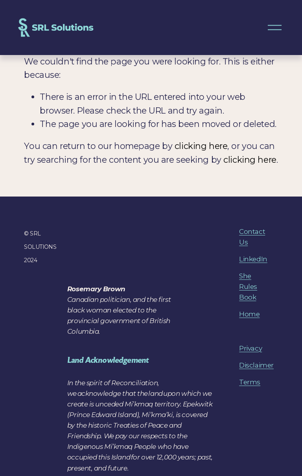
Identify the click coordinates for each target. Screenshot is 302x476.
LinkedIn (253, 259)
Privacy (250, 348)
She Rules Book (248, 286)
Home (249, 314)
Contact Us (252, 237)
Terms (249, 382)
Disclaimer (256, 365)
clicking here (201, 146)
